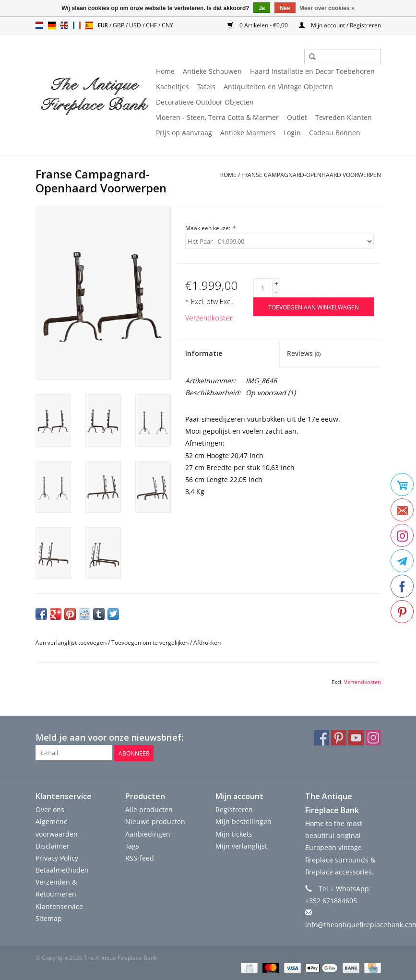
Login (292, 132)
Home (165, 71)
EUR (103, 25)
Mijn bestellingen (243, 821)
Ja (262, 8)
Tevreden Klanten (343, 117)
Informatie (203, 353)
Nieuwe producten (155, 821)
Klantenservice (59, 905)
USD (136, 25)
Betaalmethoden (62, 869)
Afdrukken (207, 642)
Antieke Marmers (247, 132)
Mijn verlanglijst (241, 845)
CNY (167, 25)
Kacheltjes (172, 86)
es (89, 25)
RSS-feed (139, 857)
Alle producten (149, 809)
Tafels (206, 86)
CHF (152, 25)
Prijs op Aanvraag (184, 132)
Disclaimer (53, 845)
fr (77, 25)
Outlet (297, 117)
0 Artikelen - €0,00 (258, 25)
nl (39, 25)
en (64, 25)
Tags (132, 845)
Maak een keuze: (210, 228)
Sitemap (49, 917)
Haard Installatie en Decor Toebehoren (312, 71)
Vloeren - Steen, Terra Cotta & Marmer (217, 117)
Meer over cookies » (327, 8)
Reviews (304, 353)
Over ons (50, 809)
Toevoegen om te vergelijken (150, 642)
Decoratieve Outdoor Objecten (205, 101)
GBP (119, 25)
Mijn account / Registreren (340, 25)
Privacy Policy (57, 857)
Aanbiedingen (147, 833)
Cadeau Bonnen (334, 132)
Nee (285, 8)
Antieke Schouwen (212, 71)
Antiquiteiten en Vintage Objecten (278, 86)
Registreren (234, 809)
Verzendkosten (209, 317)
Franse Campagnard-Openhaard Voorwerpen (311, 175)
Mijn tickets (233, 833)
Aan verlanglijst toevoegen (71, 642)
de (52, 25)
